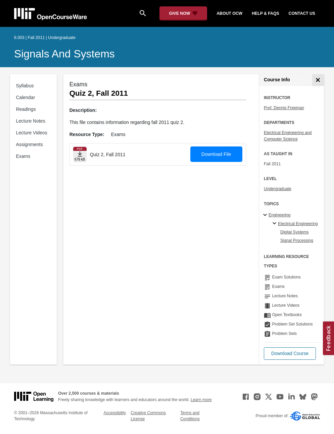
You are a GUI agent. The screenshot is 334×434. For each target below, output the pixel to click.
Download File (216, 154)
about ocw (229, 13)
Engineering (279, 215)
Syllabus (25, 85)
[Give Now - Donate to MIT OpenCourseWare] (183, 13)
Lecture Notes (30, 121)
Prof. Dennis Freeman (284, 107)
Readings (26, 109)
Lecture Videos (31, 132)
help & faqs (265, 13)
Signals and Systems (64, 54)
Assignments (29, 144)
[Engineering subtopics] (266, 215)
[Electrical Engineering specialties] (275, 223)
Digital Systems (294, 232)
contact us (302, 13)
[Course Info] (318, 80)
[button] (290, 353)
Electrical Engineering (298, 223)
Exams (23, 156)
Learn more (201, 399)
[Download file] (80, 154)
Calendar (25, 97)
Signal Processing (296, 240)
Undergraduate (277, 188)
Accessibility (114, 412)
